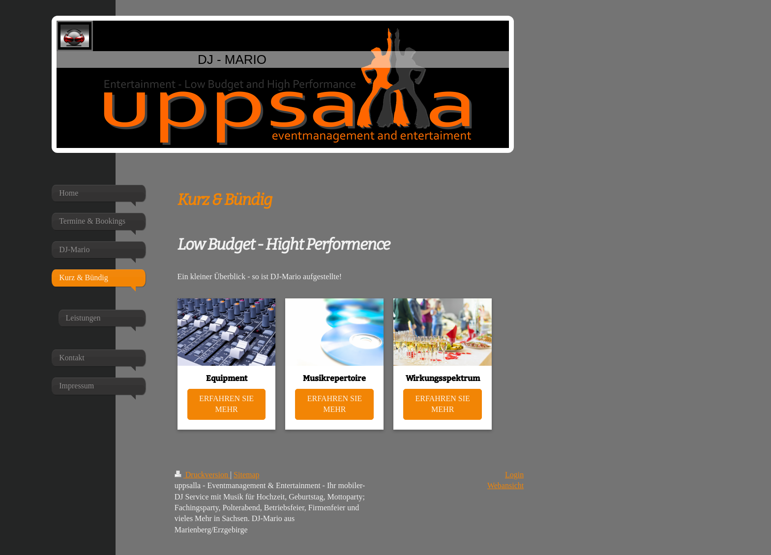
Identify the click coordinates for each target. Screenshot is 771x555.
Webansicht (505, 485)
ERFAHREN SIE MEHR (226, 403)
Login (514, 474)
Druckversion (202, 474)
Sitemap (246, 474)
